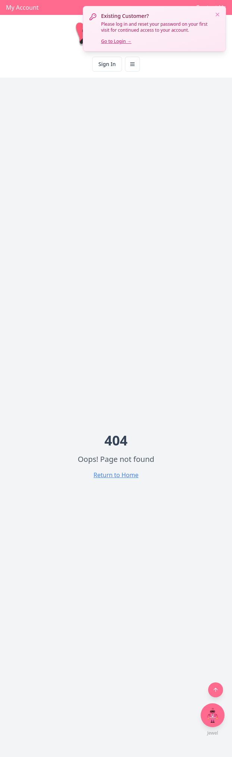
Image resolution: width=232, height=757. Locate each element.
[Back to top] (215, 689)
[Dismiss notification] (217, 14)
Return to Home (116, 475)
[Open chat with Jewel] (213, 715)
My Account (22, 7)
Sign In (107, 64)
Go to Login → (116, 41)
